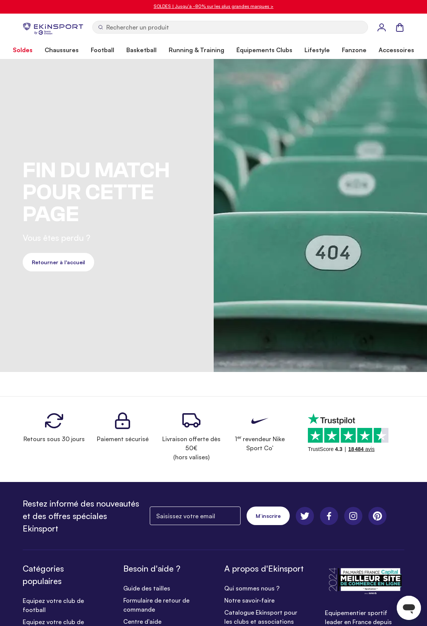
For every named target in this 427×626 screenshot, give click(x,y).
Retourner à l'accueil (58, 262)
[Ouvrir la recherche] (230, 27)
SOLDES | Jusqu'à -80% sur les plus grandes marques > (213, 6)
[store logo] (53, 27)
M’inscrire (268, 516)
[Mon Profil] (381, 27)
